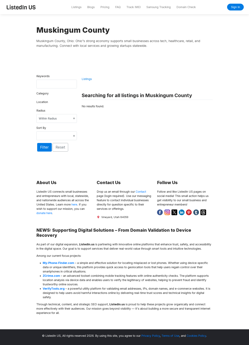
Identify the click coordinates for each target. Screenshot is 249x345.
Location (42, 102)
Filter (44, 147)
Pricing (104, 7)
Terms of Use (170, 335)
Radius (40, 110)
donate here (44, 213)
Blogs (91, 7)
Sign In (235, 7)
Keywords (43, 76)
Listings (76, 7)
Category (42, 93)
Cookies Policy (196, 335)
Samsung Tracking (158, 7)
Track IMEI (133, 7)
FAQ (118, 7)
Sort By (41, 127)
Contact (141, 191)
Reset (60, 147)
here (74, 204)
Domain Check (186, 7)
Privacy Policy (150, 335)
